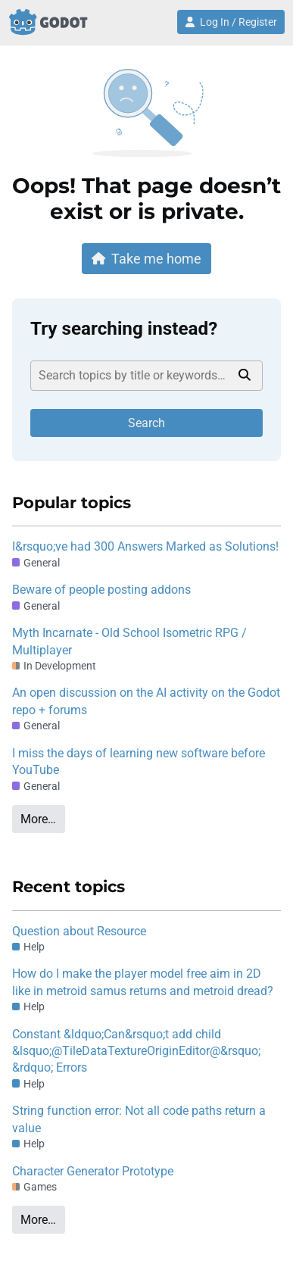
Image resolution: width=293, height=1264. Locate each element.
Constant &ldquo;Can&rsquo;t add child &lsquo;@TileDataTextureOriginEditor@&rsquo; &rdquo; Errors (136, 1051)
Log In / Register (231, 22)
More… (38, 819)
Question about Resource (79, 931)
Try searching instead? (123, 328)
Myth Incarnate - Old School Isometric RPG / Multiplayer (129, 641)
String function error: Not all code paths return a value (139, 1118)
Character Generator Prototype (92, 1171)
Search (146, 423)
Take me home (147, 259)
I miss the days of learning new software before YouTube (138, 761)
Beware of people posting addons (101, 589)
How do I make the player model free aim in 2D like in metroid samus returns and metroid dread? (142, 981)
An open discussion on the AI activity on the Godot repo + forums (146, 700)
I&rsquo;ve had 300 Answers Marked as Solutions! (145, 546)
